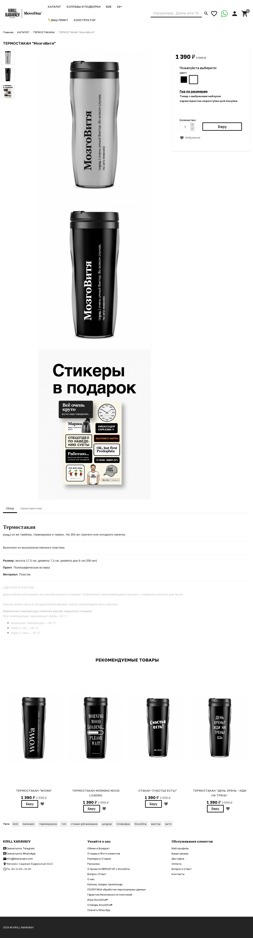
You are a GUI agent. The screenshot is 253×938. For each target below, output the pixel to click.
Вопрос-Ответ (96, 874)
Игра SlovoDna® (97, 899)
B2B (108, 6)
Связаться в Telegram (19, 848)
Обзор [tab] (10, 508)
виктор (155, 823)
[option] (34, 738)
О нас (90, 879)
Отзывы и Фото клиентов (103, 853)
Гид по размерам (194, 91)
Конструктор (84, 20)
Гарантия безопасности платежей (109, 894)
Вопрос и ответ (182, 868)
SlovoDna (140, 823)
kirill (15, 823)
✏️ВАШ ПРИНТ (58, 20)
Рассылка (93, 863)
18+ (119, 6)
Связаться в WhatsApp (19, 853)
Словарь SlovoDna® (99, 904)
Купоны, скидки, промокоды (105, 884)
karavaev (28, 823)
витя (168, 823)
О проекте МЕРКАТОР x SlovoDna (108, 868)
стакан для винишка (84, 823)
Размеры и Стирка (99, 858)
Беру (30, 804)
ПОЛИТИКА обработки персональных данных (116, 889)
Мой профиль (180, 848)
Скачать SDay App (98, 910)
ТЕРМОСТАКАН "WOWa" (34, 790)
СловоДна (123, 823)
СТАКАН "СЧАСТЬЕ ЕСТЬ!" (157, 790)
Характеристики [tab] (31, 508)
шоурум (107, 823)
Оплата (176, 863)
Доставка (178, 858)
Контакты (178, 874)
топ (63, 823)
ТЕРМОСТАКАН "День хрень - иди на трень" (219, 793)
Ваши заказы (180, 853)
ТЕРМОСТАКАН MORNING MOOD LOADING (96, 793)
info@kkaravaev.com (18, 858)
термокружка (48, 823)
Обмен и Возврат (98, 848)
